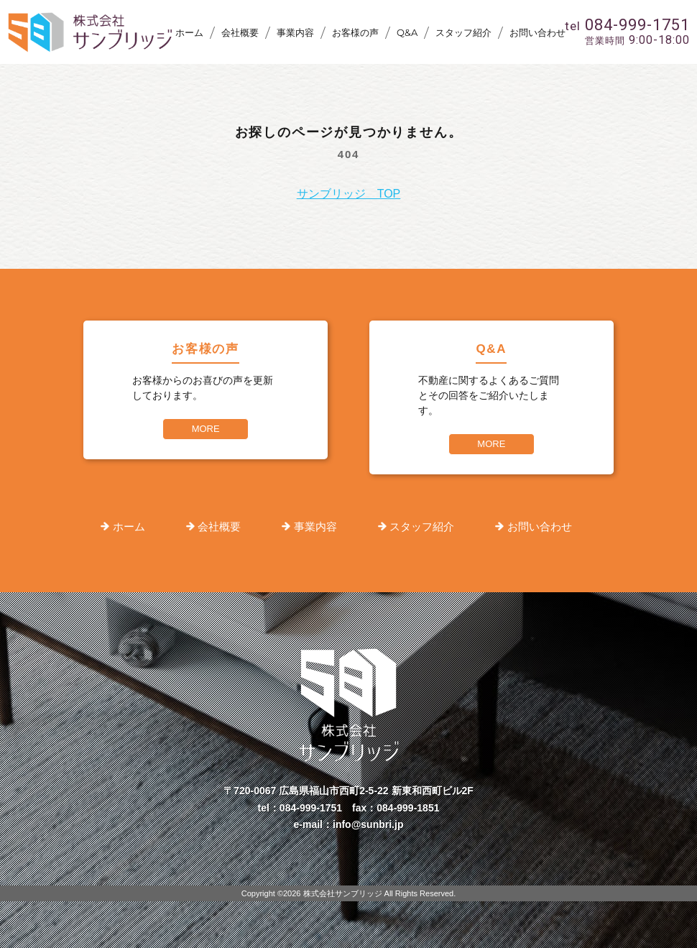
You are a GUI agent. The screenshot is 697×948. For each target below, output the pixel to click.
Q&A (407, 32)
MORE (206, 428)
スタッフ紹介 (463, 32)
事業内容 (295, 32)
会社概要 (240, 32)
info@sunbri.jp (368, 824)
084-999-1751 (311, 808)
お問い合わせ (537, 32)
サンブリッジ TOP (349, 194)
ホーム (189, 32)
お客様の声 (355, 32)
